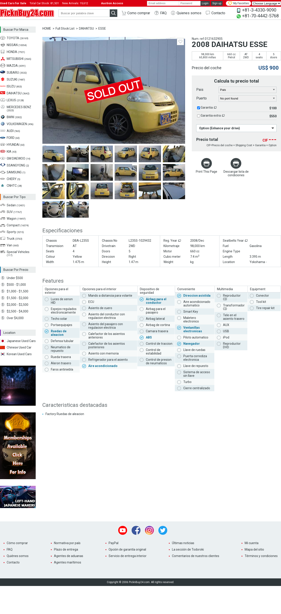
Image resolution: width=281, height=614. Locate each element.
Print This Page (206, 171)
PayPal (113, 543)
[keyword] (84, 13)
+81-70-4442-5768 (260, 15)
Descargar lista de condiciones (236, 173)
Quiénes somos (18, 556)
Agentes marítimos (67, 562)
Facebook (136, 530)
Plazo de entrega (66, 549)
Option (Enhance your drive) (219, 128)
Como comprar (138, 13)
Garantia (207, 107)
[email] (163, 3)
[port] (248, 98)
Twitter (162, 530)
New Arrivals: (75, 3)
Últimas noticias (183, 543)
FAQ (163, 13)
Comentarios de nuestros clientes (195, 556)
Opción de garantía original (127, 549)
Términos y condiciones (261, 556)
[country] (248, 90)
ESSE (102, 28)
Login (205, 3)
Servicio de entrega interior (128, 556)
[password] (189, 3)
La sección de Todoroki (188, 549)
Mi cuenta (251, 543)
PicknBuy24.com (27, 13)
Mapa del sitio (254, 549)
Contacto (218, 13)
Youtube (122, 530)
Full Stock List (65, 28)
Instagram (149, 530)
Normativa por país (67, 543)
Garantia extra (211, 115)
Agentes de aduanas (68, 556)
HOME (46, 28)
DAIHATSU (86, 28)
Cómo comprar (17, 543)
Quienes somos (189, 13)
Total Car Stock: (44, 3)
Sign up (216, 3)
